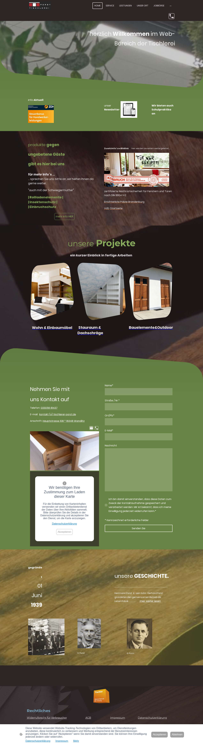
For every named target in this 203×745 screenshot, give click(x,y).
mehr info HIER (64, 216)
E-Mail (109, 430)
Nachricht (111, 445)
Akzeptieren (64, 531)
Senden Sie (138, 528)
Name (109, 385)
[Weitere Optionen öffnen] (171, 5)
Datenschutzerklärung (64, 523)
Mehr (76, 741)
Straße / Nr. (112, 400)
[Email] (91, 428)
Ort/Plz (109, 415)
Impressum (61, 741)
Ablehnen (177, 734)
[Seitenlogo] (40, 5)
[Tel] (171, 16)
